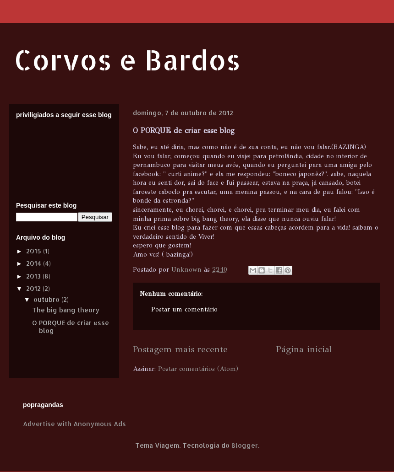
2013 (34, 276)
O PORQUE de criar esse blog (70, 326)
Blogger (244, 445)
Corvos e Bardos (127, 59)
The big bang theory (65, 310)
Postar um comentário (184, 309)
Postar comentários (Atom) (198, 369)
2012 (34, 288)
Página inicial (304, 348)
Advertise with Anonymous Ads (74, 424)
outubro (47, 299)
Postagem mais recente (180, 348)
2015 (34, 251)
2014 (34, 263)
